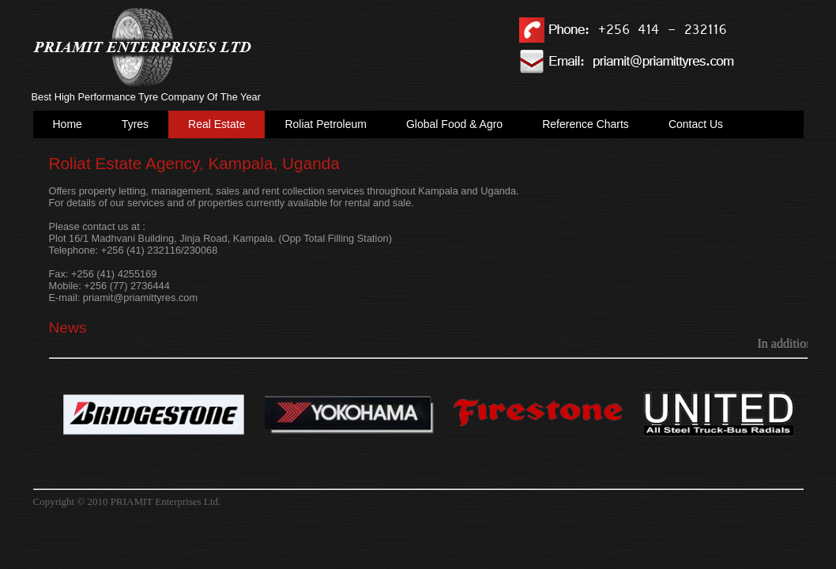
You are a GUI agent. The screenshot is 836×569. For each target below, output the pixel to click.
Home (67, 124)
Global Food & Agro (454, 124)
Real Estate (216, 124)
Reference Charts (585, 124)
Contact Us (695, 124)
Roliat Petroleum (325, 124)
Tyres (135, 124)
